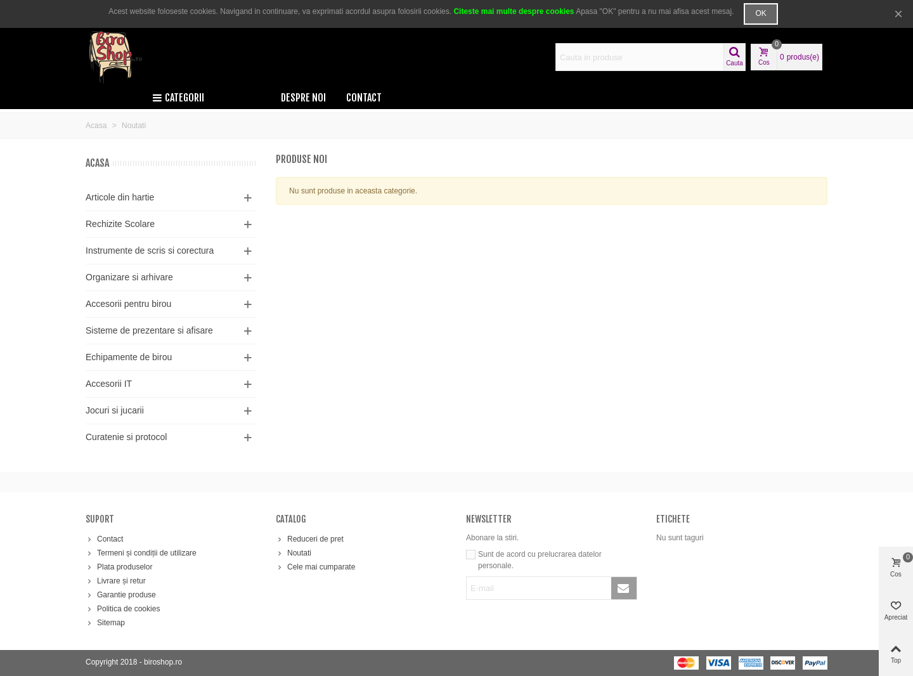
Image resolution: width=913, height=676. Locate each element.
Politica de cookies (123, 608)
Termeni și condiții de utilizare (141, 553)
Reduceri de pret (310, 539)
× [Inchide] (898, 13)
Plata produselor (119, 567)
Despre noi (303, 97)
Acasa (97, 163)
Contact (364, 97)
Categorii (178, 97)
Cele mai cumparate (315, 567)
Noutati (293, 553)
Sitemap (105, 622)
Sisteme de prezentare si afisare (149, 330)
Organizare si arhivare (129, 277)
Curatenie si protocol (126, 437)
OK (760, 13)
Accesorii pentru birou (128, 304)
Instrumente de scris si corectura (150, 250)
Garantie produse (121, 595)
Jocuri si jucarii (115, 410)
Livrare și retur (116, 581)
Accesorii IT (109, 384)
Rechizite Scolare (120, 224)
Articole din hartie (120, 197)
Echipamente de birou (129, 357)
